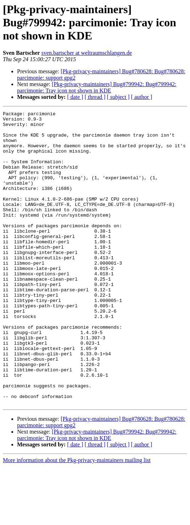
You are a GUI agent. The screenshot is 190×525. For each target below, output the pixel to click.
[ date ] (75, 97)
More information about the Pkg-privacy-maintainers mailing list (77, 519)
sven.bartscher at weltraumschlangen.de (86, 53)
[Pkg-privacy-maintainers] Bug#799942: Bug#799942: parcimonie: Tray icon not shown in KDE (97, 87)
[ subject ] (118, 97)
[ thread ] (95, 97)
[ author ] (141, 97)
